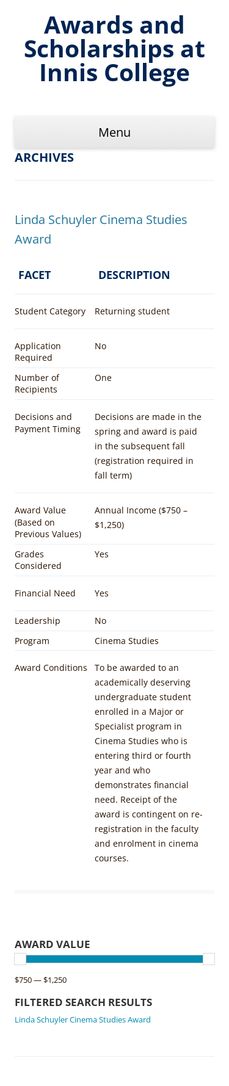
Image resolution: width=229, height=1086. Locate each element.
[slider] (20, 959)
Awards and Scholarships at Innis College (114, 48)
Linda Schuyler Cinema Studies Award (83, 1019)
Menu (114, 132)
